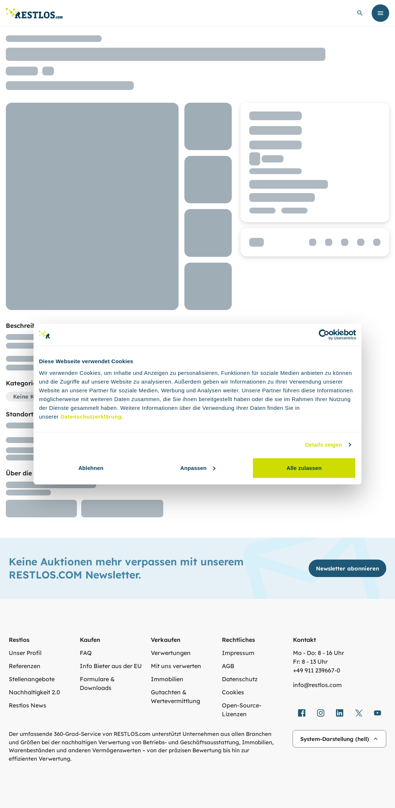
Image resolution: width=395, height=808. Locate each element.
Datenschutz (240, 679)
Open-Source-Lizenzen (241, 710)
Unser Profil (25, 652)
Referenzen (24, 666)
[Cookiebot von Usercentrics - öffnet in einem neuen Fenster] (324, 334)
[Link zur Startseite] (34, 13)
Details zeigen (323, 445)
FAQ (86, 652)
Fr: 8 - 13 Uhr (310, 661)
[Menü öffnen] (380, 13)
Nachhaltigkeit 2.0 (34, 692)
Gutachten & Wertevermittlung (175, 697)
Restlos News (27, 705)
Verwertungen (171, 652)
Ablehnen (90, 467)
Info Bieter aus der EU (111, 666)
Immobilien (167, 679)
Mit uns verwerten (176, 666)
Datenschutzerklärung (91, 416)
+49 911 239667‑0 (316, 670)
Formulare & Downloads (97, 683)
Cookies (233, 692)
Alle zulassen (303, 467)
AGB (228, 666)
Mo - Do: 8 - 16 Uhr (318, 652)
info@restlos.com (317, 685)
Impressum (238, 652)
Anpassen (198, 467)
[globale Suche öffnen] (360, 13)
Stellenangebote (32, 679)
